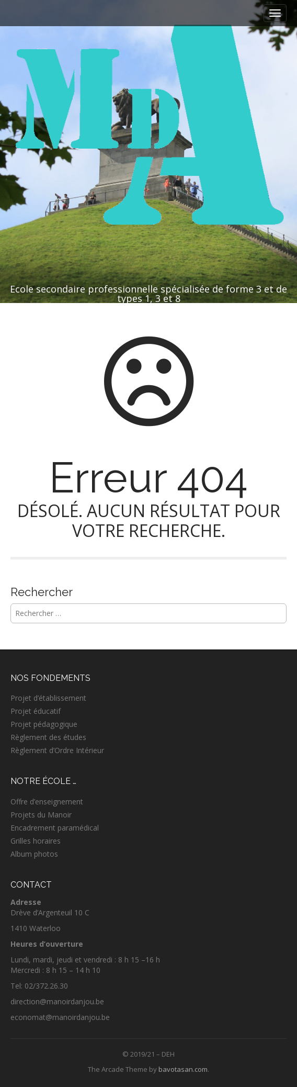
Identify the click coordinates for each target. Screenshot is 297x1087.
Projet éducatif (35, 711)
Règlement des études (48, 737)
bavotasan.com (183, 1069)
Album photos (34, 854)
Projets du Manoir (41, 815)
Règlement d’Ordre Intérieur (57, 750)
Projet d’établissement (48, 698)
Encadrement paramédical (54, 828)
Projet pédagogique (43, 724)
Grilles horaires (35, 841)
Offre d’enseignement (46, 801)
